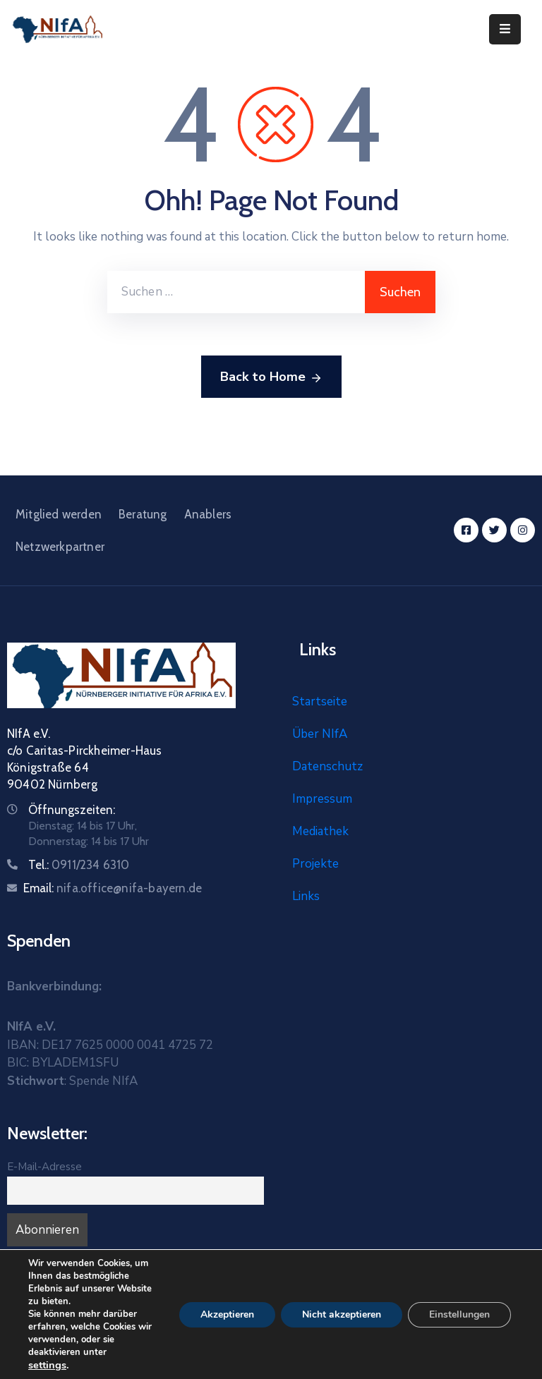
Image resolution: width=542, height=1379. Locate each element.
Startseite (319, 701)
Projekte (315, 864)
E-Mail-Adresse (44, 1167)
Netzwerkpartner (60, 547)
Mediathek (320, 831)
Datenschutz (327, 766)
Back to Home (271, 377)
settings (47, 1365)
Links (306, 896)
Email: (112, 888)
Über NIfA (319, 734)
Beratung (143, 514)
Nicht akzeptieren (341, 1314)
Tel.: (79, 865)
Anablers (208, 514)
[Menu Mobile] (505, 29)
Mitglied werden (59, 514)
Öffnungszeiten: (71, 810)
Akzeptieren (227, 1314)
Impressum (322, 799)
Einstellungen (459, 1314)
